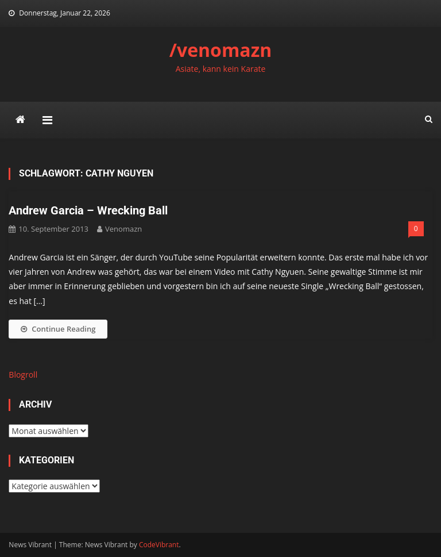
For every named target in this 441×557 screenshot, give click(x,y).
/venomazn (220, 49)
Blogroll (23, 374)
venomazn (123, 229)
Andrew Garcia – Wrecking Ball (88, 210)
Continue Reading (58, 329)
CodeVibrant (159, 545)
